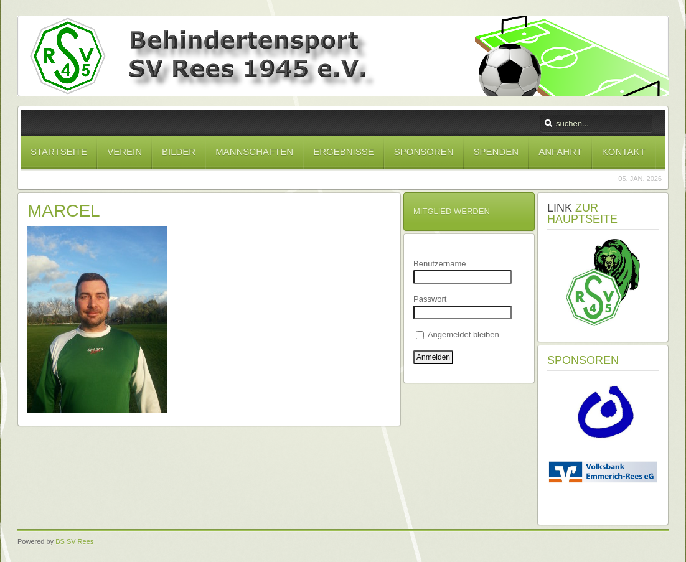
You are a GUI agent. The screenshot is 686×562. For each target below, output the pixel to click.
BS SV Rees (74, 541)
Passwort (429, 299)
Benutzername (439, 263)
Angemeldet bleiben (457, 334)
